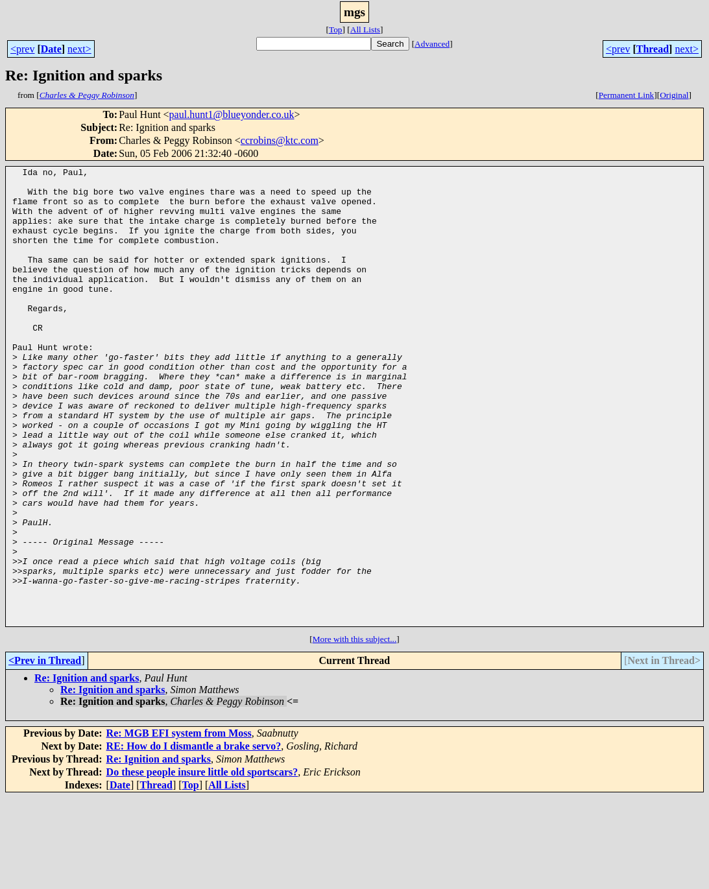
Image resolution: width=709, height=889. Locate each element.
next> (79, 48)
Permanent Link (627, 95)
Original (674, 95)
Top (335, 29)
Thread (652, 48)
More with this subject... (355, 730)
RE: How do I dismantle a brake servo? (194, 837)
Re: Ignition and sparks (86, 769)
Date (51, 48)
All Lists (365, 29)
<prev (22, 48)
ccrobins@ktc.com (279, 140)
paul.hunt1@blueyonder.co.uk (231, 114)
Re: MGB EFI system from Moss (179, 824)
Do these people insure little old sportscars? (202, 863)
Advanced (432, 44)
